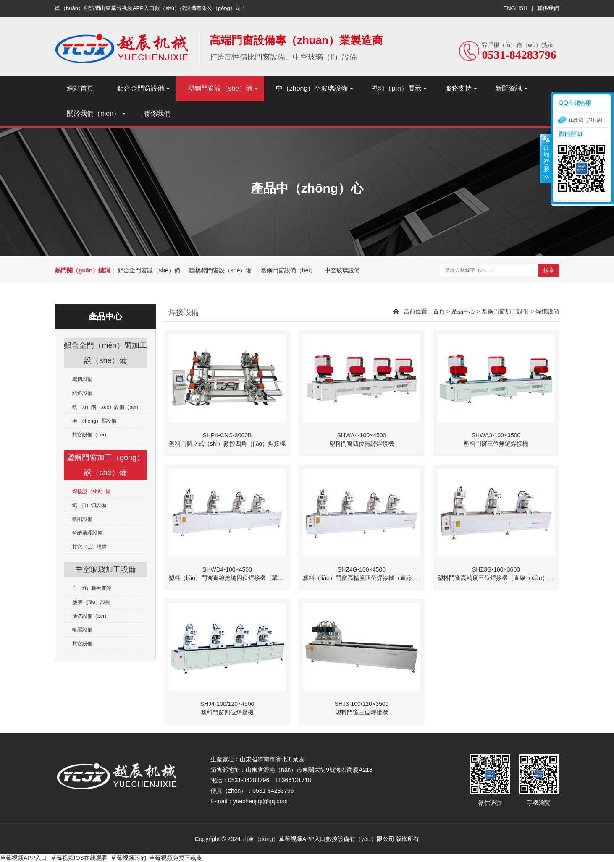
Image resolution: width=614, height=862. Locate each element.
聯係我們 (548, 8)
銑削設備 (82, 519)
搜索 (548, 270)
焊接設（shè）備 (91, 491)
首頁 (439, 311)
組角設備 (82, 393)
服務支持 (458, 88)
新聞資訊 (508, 88)
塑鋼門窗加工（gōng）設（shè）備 (105, 465)
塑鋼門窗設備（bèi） (288, 270)
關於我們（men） (93, 113)
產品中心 (463, 311)
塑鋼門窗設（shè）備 (220, 88)
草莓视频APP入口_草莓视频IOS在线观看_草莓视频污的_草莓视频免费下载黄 (101, 857)
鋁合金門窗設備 (140, 88)
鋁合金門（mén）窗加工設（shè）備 (105, 353)
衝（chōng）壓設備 (94, 421)
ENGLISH (515, 8)
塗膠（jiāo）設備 (91, 602)
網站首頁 (80, 88)
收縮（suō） (545, 158)
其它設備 (82, 644)
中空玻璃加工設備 (105, 569)
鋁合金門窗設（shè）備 (149, 270)
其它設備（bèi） (90, 435)
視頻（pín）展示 (396, 88)
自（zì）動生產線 (91, 588)
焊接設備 (547, 311)
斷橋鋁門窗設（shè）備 (220, 270)
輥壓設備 (82, 630)
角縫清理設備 (87, 533)
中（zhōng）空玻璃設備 (312, 88)
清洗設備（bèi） (90, 616)
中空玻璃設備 (342, 270)
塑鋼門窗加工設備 (505, 311)
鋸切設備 (82, 379)
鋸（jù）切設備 (89, 505)
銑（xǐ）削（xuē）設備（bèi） (106, 407)
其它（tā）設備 (89, 547)
